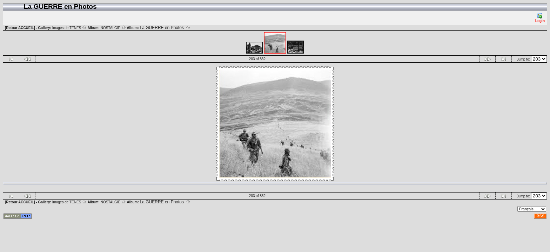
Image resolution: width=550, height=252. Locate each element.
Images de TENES (69, 28)
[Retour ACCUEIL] (20, 28)
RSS (540, 216)
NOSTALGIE (113, 28)
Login (540, 18)
